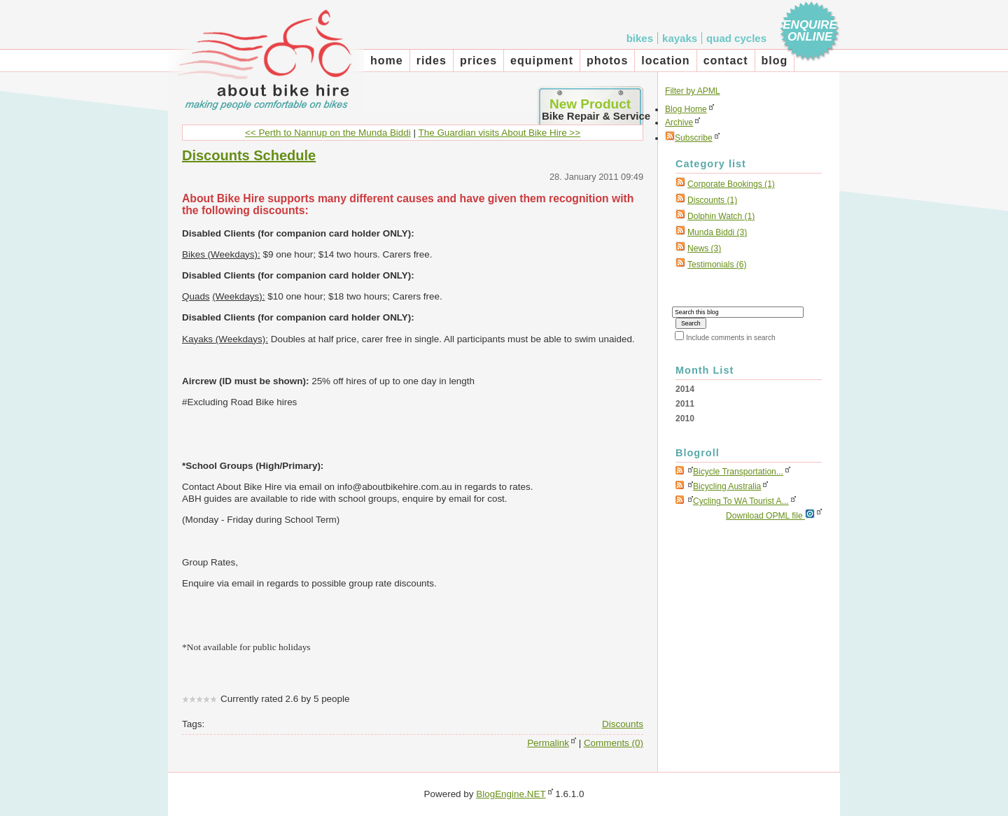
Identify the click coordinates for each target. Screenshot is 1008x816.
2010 (685, 418)
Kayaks (679, 38)
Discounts (622, 724)
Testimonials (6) (717, 264)
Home (386, 60)
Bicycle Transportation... (738, 472)
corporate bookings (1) (731, 184)
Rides (431, 60)
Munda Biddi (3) (717, 232)
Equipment (541, 60)
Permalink (548, 743)
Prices (478, 60)
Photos (607, 60)
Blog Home (686, 109)
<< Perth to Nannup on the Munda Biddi (328, 132)
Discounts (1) (712, 200)
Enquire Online (809, 30)
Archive (679, 122)
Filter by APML (692, 91)
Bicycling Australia (727, 486)
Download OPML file (770, 515)
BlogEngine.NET (510, 794)
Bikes (639, 38)
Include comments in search (731, 338)
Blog (775, 60)
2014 (685, 389)
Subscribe (689, 138)
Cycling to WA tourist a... (741, 501)
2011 (685, 404)
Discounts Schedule (249, 155)
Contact (726, 60)
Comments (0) (613, 743)
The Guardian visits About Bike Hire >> (500, 132)
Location (665, 60)
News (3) (704, 248)
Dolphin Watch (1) (721, 216)
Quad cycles (736, 38)
